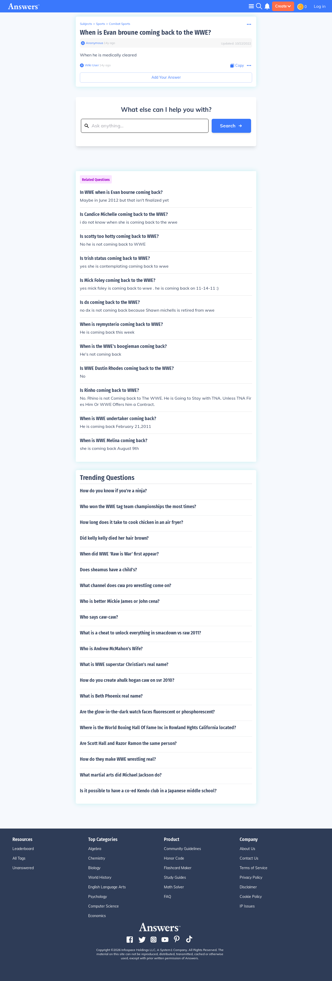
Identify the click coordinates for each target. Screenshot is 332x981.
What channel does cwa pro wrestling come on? (125, 585)
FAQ (167, 896)
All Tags (18, 858)
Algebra (94, 848)
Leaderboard (23, 848)
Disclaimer (248, 887)
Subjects (86, 24)
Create (283, 6)
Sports (100, 24)
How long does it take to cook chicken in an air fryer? (131, 522)
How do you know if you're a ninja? (113, 491)
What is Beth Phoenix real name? (111, 696)
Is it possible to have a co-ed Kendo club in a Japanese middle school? (148, 791)
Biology (94, 868)
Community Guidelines (182, 848)
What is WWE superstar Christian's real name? (124, 664)
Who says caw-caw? (99, 617)
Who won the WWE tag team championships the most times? (138, 506)
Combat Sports (119, 24)
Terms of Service (253, 868)
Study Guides (175, 877)
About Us (247, 848)
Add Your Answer (166, 77)
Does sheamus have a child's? (108, 570)
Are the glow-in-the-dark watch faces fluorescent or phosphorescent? (147, 712)
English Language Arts (107, 887)
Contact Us (249, 858)
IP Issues (247, 906)
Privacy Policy (251, 877)
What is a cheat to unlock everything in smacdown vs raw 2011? (140, 633)
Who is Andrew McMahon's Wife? (111, 648)
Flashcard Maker (177, 868)
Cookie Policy (251, 896)
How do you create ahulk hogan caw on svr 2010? (127, 680)
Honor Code (174, 858)
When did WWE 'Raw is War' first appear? (119, 554)
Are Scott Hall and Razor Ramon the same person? (128, 743)
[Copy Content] (237, 65)
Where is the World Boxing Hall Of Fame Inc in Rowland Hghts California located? (158, 727)
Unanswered (23, 868)
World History (99, 877)
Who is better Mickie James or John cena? (120, 601)
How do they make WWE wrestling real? (118, 759)
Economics (97, 915)
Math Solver (174, 887)
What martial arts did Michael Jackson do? (121, 775)
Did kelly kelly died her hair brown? (114, 538)
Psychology (97, 896)
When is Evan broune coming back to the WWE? (145, 32)
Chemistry (96, 858)
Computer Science (103, 906)
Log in (320, 6)
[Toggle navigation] (251, 6)
